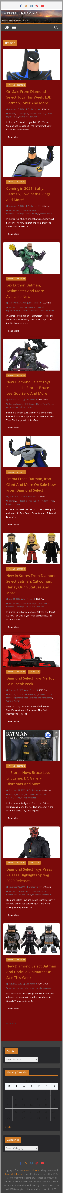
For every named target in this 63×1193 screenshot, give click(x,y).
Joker (50, 113)
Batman (12, 113)
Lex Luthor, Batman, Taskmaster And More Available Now (25, 291)
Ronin (18, 504)
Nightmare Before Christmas (18, 310)
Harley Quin (30, 606)
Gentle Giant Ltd (45, 694)
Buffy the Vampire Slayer (26, 210)
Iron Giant (10, 504)
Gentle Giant (34, 863)
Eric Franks (32, 109)
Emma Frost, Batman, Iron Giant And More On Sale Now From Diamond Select (31, 484)
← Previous (9, 1023)
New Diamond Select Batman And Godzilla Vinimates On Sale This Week (31, 972)
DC (17, 113)
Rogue (49, 213)
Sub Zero (23, 407)
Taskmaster (50, 310)
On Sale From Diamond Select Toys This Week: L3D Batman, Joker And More (29, 97)
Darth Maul (20, 891)
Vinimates (40, 606)
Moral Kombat (12, 407)
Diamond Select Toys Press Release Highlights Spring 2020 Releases (29, 875)
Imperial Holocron (13, 1174)
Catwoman (42, 603)
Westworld (46, 894)
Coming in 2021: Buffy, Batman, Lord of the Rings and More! (28, 194)
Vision (30, 407)
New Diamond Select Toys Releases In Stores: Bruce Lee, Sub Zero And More (28, 387)
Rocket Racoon (37, 310)
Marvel (22, 117)
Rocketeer (36, 894)
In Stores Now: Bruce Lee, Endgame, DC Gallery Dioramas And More (28, 778)
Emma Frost (49, 501)
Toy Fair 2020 (34, 672)
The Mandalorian (45, 698)
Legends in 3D (12, 117)
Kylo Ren (21, 894)
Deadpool (24, 113)
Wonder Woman (33, 117)
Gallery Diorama (13, 798)
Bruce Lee (20, 404)
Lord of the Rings (32, 213)
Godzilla (38, 988)
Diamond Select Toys (16, 85)
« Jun (8, 1126)
